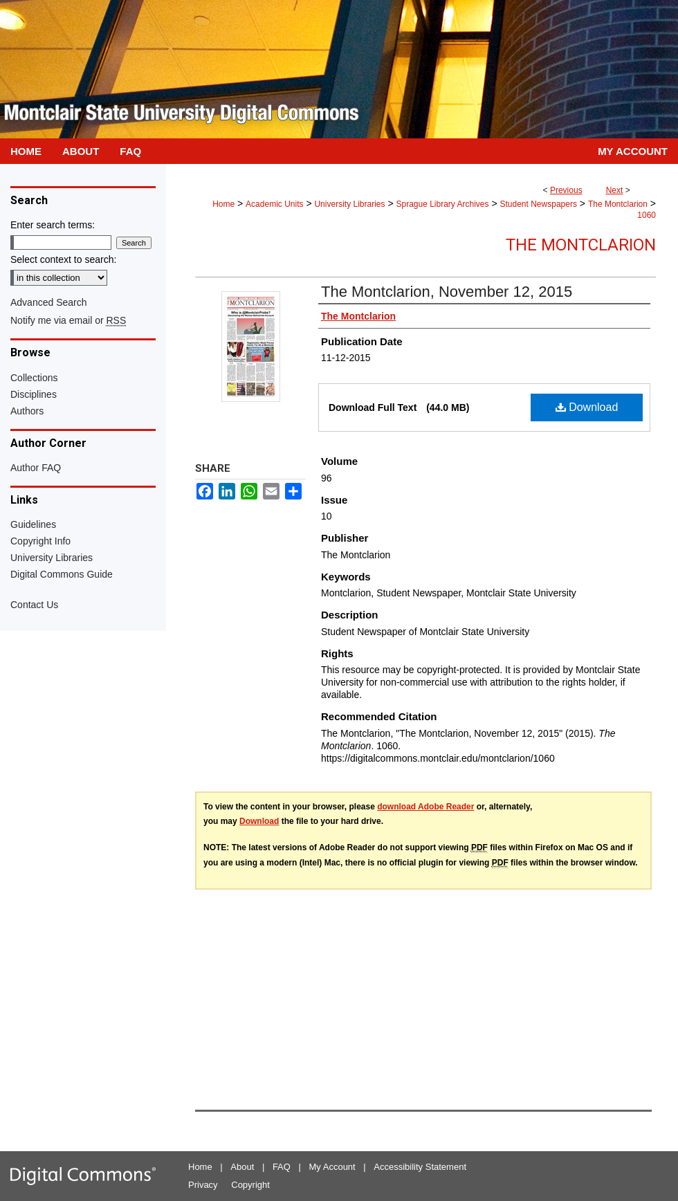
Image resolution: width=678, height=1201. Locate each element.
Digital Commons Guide (61, 574)
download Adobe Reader (425, 807)
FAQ (282, 1167)
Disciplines (33, 394)
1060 (646, 215)
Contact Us (34, 604)
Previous (566, 190)
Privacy (203, 1185)
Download (587, 407)
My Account (332, 1167)
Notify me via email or (68, 320)
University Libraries (349, 204)
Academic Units (274, 204)
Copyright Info (40, 541)
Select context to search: (63, 259)
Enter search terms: (52, 224)
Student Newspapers (538, 204)
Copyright (250, 1185)
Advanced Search (48, 302)
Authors (27, 410)
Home (223, 204)
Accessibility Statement (420, 1167)
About (242, 1167)
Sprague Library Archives (442, 204)
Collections (33, 377)
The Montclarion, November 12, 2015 (446, 291)
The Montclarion (618, 204)
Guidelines (33, 524)
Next (614, 190)
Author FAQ (35, 467)
